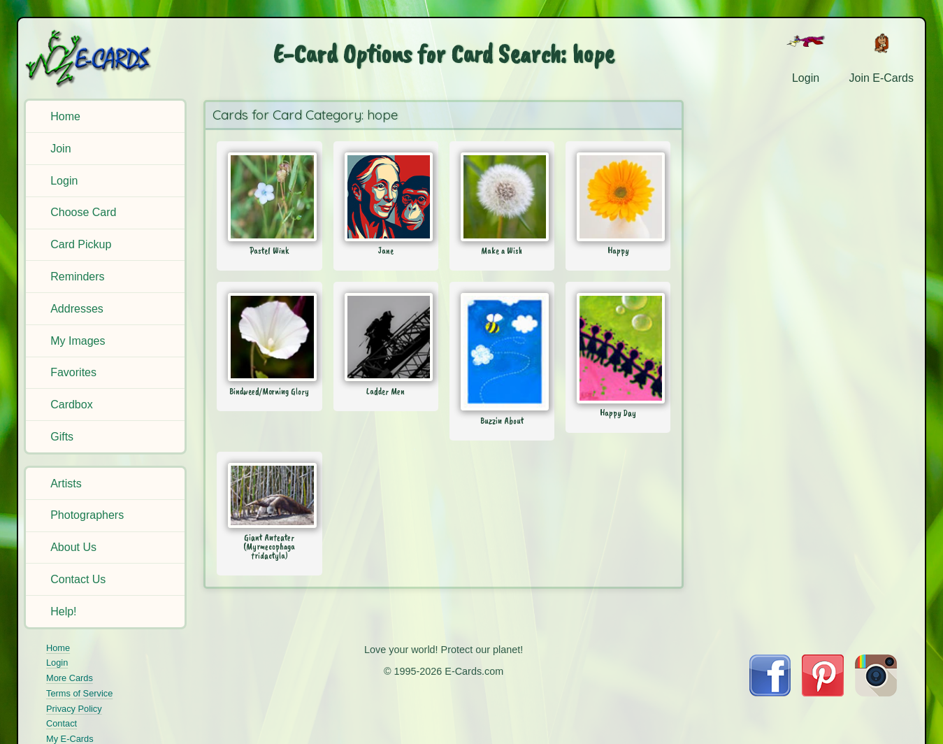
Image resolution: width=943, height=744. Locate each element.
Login (64, 181)
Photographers (87, 515)
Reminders (77, 276)
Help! (63, 611)
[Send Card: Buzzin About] (502, 351)
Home (65, 116)
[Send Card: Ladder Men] (386, 337)
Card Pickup (80, 244)
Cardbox (71, 404)
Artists (65, 483)
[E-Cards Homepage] (107, 58)
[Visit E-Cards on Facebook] (770, 693)
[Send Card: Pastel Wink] (269, 196)
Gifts (61, 437)
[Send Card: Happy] (618, 196)
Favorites (73, 372)
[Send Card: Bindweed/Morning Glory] (269, 337)
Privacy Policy (74, 708)
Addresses (76, 309)
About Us (73, 547)
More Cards (69, 678)
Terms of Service (79, 693)
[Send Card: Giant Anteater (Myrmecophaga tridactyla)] (269, 495)
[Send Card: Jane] (386, 196)
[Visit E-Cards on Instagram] (876, 693)
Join (60, 149)
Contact (61, 723)
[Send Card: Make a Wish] (502, 196)
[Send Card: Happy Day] (618, 348)
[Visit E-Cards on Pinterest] (823, 693)
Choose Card (83, 212)
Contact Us (78, 579)
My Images (77, 341)
